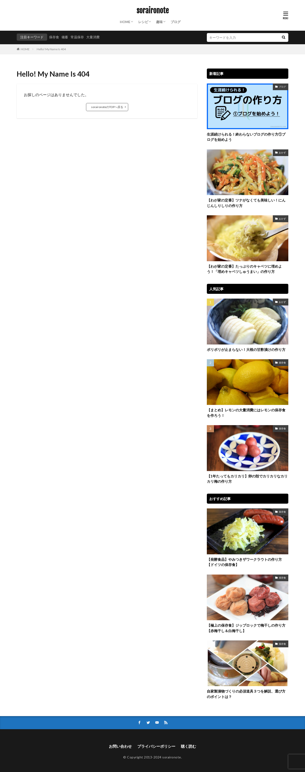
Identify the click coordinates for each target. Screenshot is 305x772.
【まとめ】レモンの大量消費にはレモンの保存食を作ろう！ (246, 413)
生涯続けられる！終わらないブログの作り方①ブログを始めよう (246, 137)
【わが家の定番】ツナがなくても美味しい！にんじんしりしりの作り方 (246, 203)
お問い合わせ (120, 746)
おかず (282, 152)
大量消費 (93, 37)
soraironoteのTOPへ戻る (107, 107)
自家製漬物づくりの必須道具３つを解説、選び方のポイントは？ (246, 694)
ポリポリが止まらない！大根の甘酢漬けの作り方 (246, 349)
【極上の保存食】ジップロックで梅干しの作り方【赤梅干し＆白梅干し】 (246, 628)
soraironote (153, 10)
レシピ (143, 22)
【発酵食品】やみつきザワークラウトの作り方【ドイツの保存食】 (244, 562)
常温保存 (77, 37)
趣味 (159, 22)
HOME (125, 22)
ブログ (176, 22)
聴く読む (188, 746)
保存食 (54, 37)
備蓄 (64, 37)
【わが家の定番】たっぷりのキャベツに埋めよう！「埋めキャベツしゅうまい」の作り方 (244, 269)
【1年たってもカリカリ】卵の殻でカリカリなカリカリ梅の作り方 (247, 479)
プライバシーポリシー (156, 746)
